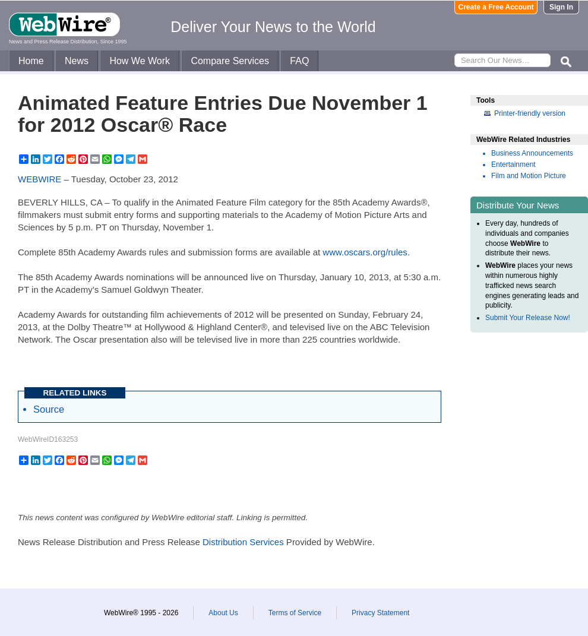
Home (31, 61)
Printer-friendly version (529, 113)
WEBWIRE (39, 179)
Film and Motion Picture (528, 176)
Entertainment (513, 164)
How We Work (139, 61)
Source (48, 409)
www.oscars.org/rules (365, 252)
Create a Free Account (496, 7)
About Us (223, 613)
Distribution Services (243, 542)
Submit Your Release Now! (527, 318)
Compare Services (230, 61)
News (76, 61)
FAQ (299, 61)
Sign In (561, 7)
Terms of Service (294, 613)
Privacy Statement (380, 613)
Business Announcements (532, 153)
